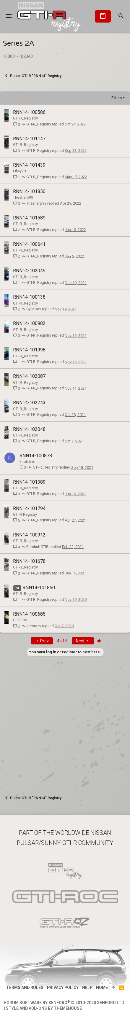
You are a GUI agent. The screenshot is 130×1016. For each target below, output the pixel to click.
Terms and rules (24, 987)
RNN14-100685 (29, 614)
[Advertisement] (65, 722)
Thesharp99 (23, 197)
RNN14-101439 (29, 165)
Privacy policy (63, 987)
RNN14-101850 (29, 191)
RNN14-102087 (29, 376)
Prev (42, 640)
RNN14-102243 (29, 402)
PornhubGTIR (37, 547)
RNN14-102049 (29, 270)
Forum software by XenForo (64, 1002)
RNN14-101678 (29, 561)
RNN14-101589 (29, 218)
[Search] (121, 16)
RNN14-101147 (29, 138)
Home (102, 987)
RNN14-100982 (29, 323)
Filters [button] (116, 97)
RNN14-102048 (29, 429)
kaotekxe (27, 461)
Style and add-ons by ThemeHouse (44, 1008)
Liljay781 (20, 171)
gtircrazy (33, 626)
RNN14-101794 (29, 508)
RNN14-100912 (29, 535)
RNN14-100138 (29, 297)
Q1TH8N (20, 620)
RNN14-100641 (29, 244)
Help (87, 987)
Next (83, 640)
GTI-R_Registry (25, 118)
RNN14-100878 (36, 455)
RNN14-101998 (29, 350)
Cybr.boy (33, 309)
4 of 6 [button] (62, 640)
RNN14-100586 (29, 112)
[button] (9, 16)
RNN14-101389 (29, 482)
